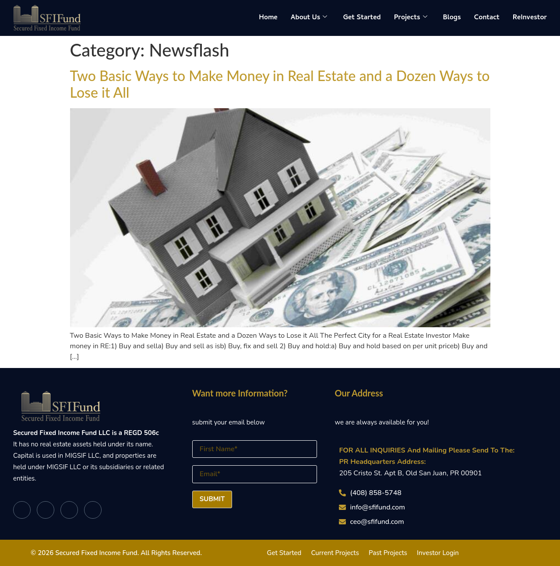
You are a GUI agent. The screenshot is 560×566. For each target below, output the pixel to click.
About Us (309, 18)
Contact (487, 18)
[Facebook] (22, 510)
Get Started (361, 18)
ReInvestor (530, 18)
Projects (410, 18)
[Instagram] (93, 510)
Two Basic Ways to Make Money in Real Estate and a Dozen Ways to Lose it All (280, 84)
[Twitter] (45, 510)
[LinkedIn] (69, 510)
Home (268, 18)
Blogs (452, 18)
